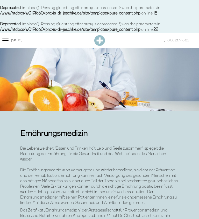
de (13, 41)
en (20, 41)
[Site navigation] (5, 40)
